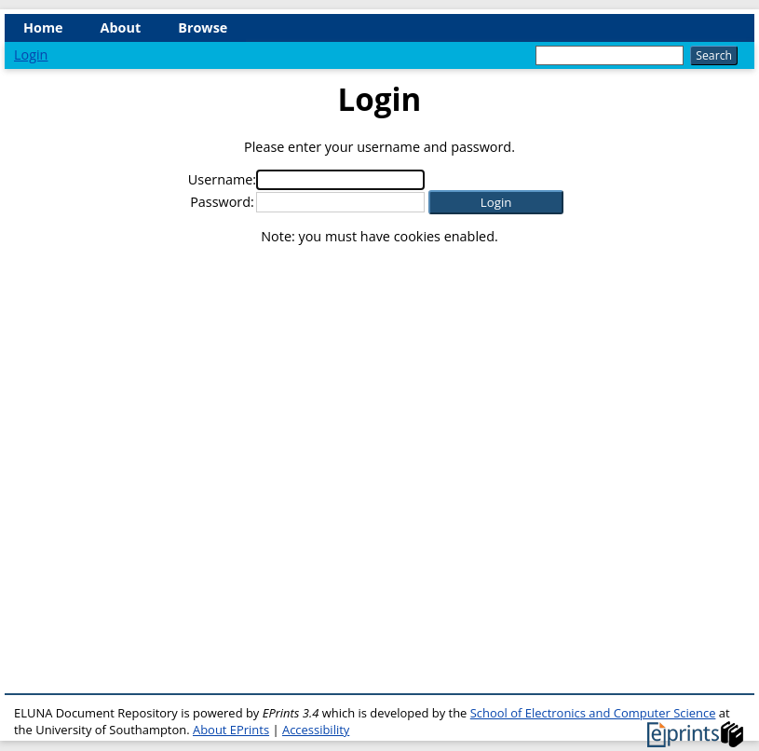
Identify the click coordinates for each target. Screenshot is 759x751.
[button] (495, 202)
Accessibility (315, 729)
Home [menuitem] (43, 27)
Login (30, 54)
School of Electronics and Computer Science (593, 712)
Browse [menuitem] (202, 27)
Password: (222, 202)
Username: (222, 179)
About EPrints (231, 729)
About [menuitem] (121, 27)
